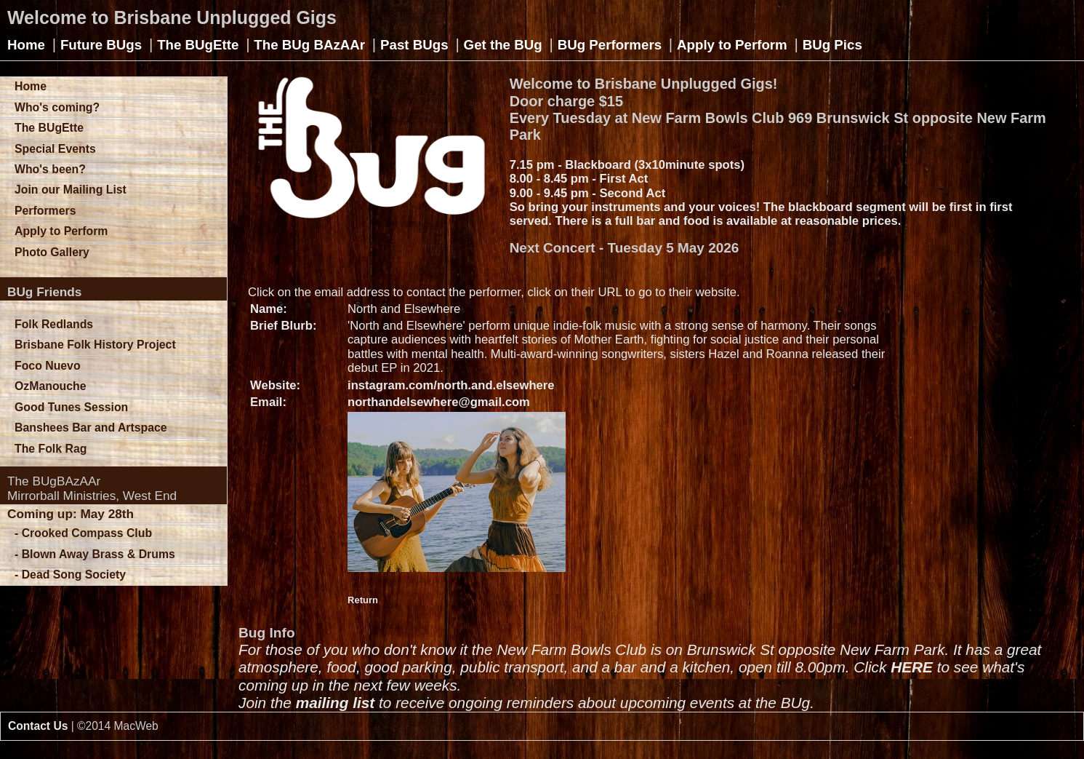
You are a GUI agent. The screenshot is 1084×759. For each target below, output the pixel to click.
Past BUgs (414, 44)
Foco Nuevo (48, 365)
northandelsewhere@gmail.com (439, 402)
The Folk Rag (51, 448)
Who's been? (50, 169)
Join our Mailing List (71, 189)
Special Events (55, 149)
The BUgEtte (197, 44)
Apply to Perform (732, 44)
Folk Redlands (54, 324)
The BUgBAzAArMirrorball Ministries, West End (92, 488)
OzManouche (51, 386)
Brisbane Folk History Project (95, 344)
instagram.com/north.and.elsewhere (451, 385)
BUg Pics (832, 44)
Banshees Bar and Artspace (91, 427)
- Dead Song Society (70, 574)
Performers (45, 210)
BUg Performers (610, 44)
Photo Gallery (52, 252)
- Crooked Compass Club (83, 533)
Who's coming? (57, 107)
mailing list (335, 702)
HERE (912, 667)
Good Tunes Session (71, 407)
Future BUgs (101, 44)
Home (26, 44)
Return (363, 600)
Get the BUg (503, 44)
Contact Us (38, 726)
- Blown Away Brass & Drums (95, 554)
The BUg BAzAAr (309, 44)
